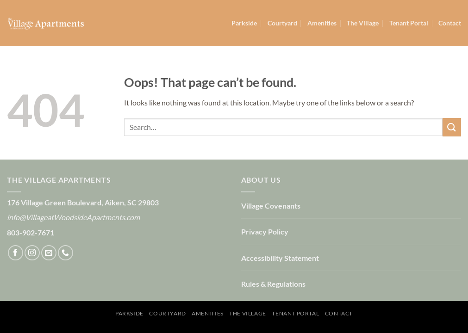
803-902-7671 (30, 232)
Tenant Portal (408, 23)
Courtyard (282, 23)
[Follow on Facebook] (15, 252)
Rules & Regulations (273, 283)
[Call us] (65, 252)
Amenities (322, 23)
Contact (449, 23)
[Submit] (452, 127)
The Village (363, 23)
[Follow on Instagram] (32, 252)
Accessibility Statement (280, 257)
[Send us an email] (48, 252)
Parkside (244, 23)
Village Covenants (270, 205)
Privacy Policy (264, 231)
